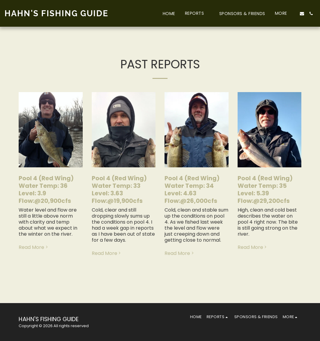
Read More (34, 247)
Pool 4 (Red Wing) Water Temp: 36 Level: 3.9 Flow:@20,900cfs (46, 189)
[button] (197, 13)
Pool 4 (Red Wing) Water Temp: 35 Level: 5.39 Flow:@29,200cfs (265, 189)
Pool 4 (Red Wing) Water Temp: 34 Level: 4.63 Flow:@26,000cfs (192, 189)
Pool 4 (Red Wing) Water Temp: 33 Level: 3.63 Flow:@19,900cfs (119, 189)
